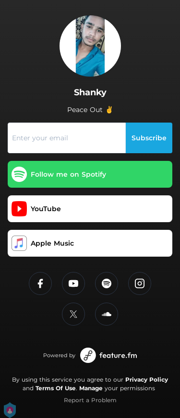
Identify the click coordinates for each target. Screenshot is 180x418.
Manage (91, 388)
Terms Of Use (56, 388)
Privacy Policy (146, 379)
